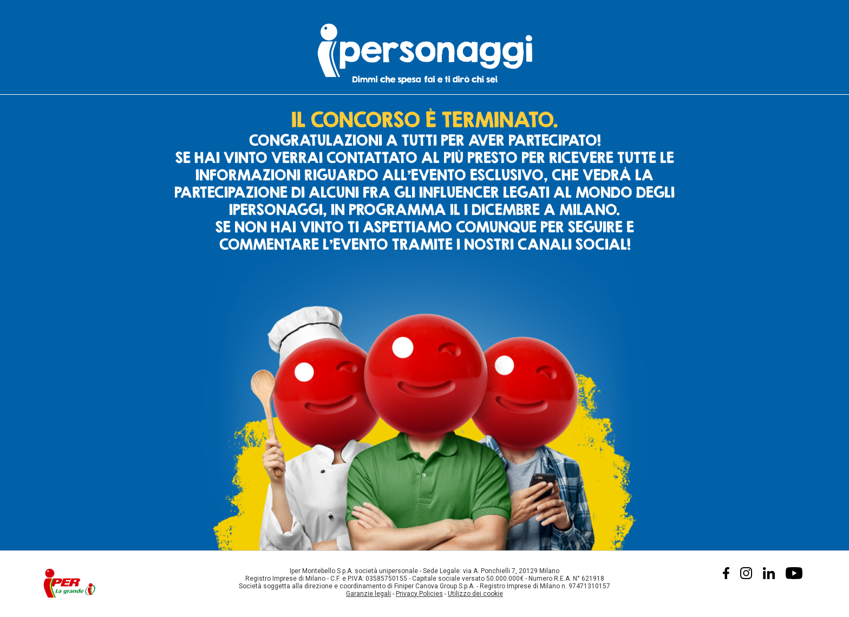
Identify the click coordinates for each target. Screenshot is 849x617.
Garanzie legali (368, 593)
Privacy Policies (419, 593)
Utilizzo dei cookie (475, 593)
